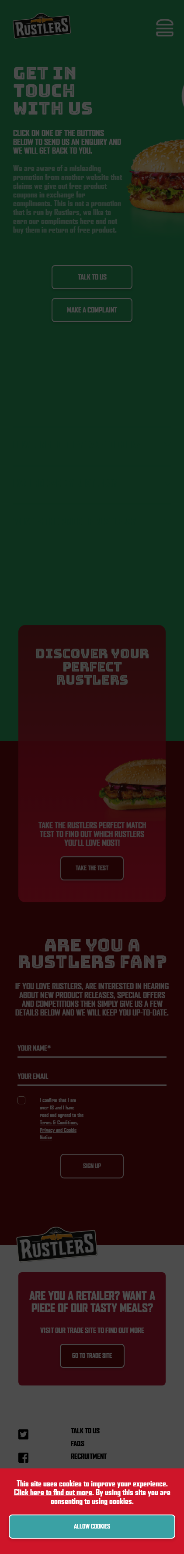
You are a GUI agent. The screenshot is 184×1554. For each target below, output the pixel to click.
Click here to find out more (53, 1492)
